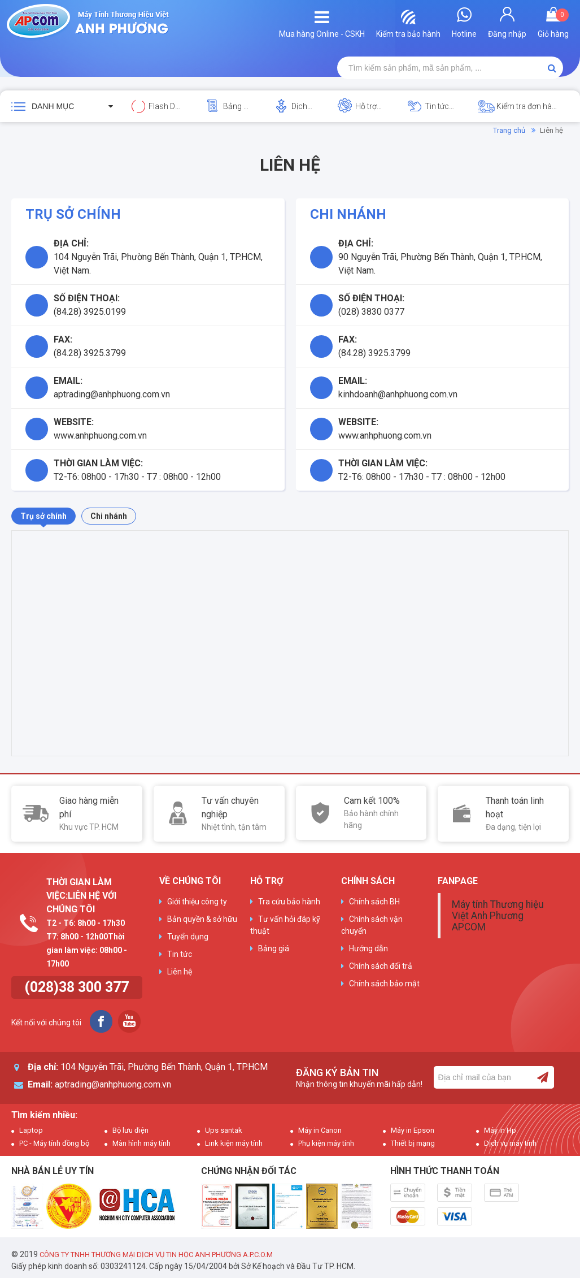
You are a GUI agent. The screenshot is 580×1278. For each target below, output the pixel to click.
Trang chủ (509, 130)
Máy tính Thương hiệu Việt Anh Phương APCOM (498, 916)
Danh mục (53, 106)
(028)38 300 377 (76, 987)
